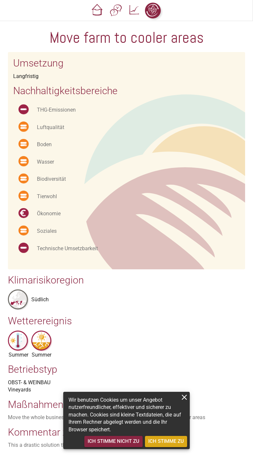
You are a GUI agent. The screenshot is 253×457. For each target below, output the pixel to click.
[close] (184, 397)
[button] (97, 10)
